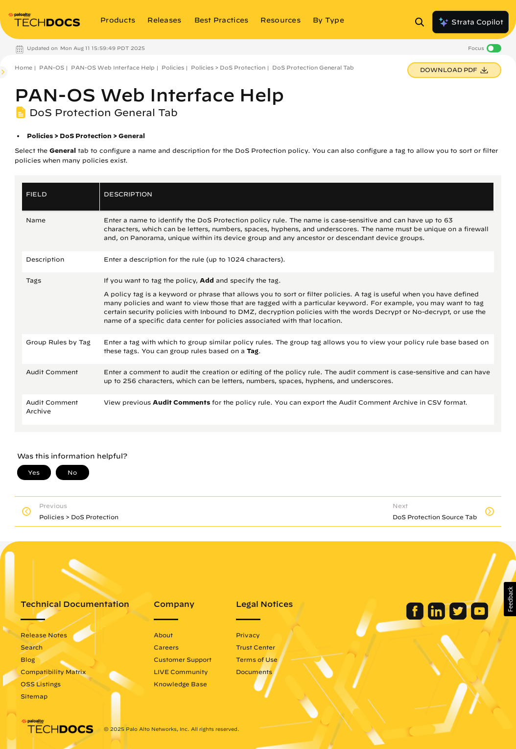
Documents (254, 671)
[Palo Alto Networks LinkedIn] (437, 617)
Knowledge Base (180, 683)
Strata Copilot (470, 22)
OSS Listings (41, 683)
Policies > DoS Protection (228, 67)
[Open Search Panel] (422, 22)
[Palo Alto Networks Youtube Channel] (479, 617)
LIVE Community (181, 671)
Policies (173, 67)
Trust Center (255, 647)
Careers (166, 647)
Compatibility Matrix (53, 671)
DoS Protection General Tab (313, 67)
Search (32, 647)
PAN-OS (51, 67)
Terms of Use (257, 659)
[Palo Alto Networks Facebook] (415, 617)
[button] (510, 599)
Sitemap (34, 696)
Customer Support (182, 659)
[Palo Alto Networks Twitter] (459, 617)
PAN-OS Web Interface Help (113, 67)
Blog (28, 659)
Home (23, 67)
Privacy (248, 634)
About (163, 634)
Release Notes (44, 634)
